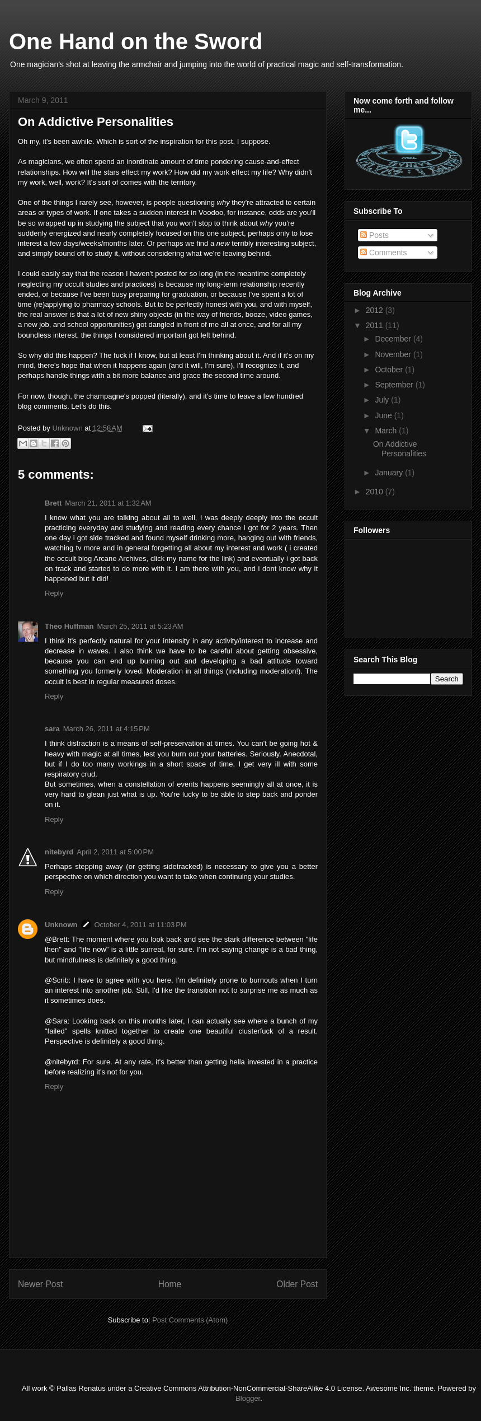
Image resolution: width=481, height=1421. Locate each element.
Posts (374, 235)
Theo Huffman (69, 626)
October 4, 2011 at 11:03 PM (141, 924)
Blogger (247, 1398)
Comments (383, 252)
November (394, 354)
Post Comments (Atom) (190, 1320)
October (390, 369)
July (383, 399)
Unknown (68, 428)
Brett (53, 503)
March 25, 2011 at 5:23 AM (140, 626)
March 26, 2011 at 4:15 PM (106, 728)
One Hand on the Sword (135, 41)
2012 (375, 310)
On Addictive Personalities (399, 449)
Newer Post (40, 1284)
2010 (375, 491)
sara (52, 728)
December (394, 338)
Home (170, 1284)
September (395, 384)
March (387, 430)
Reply (54, 593)
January (390, 472)
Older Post (297, 1284)
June (384, 415)
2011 (375, 325)
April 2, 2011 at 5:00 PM (115, 852)
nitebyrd (59, 852)
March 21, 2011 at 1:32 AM (108, 503)
